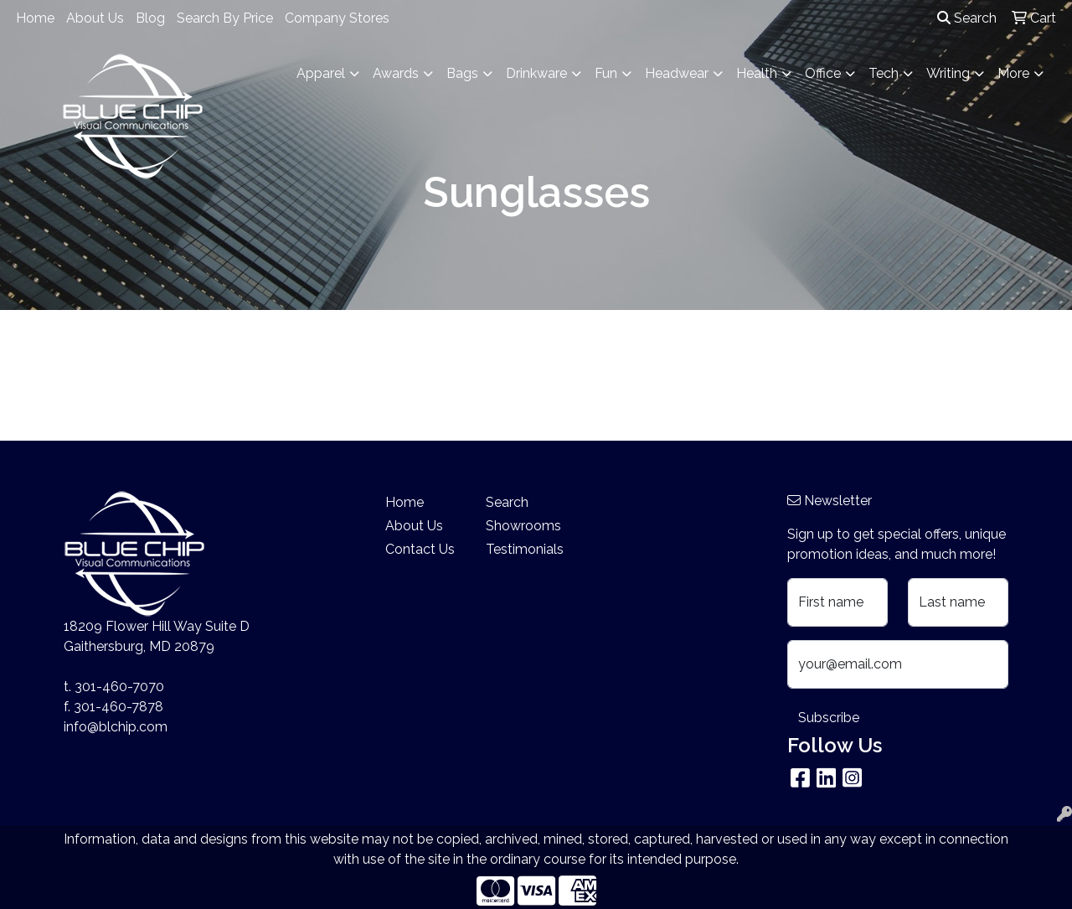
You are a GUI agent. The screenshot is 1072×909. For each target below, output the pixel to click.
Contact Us (420, 549)
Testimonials (525, 549)
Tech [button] (883, 73)
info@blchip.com (116, 727)
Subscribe (828, 718)
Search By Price (225, 18)
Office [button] (823, 73)
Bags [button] (462, 73)
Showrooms (523, 526)
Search (967, 18)
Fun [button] (606, 73)
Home (35, 18)
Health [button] (756, 73)
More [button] (1013, 73)
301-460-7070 (119, 687)
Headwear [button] (677, 73)
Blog (150, 18)
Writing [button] (948, 73)
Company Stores (337, 18)
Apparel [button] (320, 73)
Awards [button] (396, 73)
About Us (95, 18)
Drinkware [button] (536, 73)
